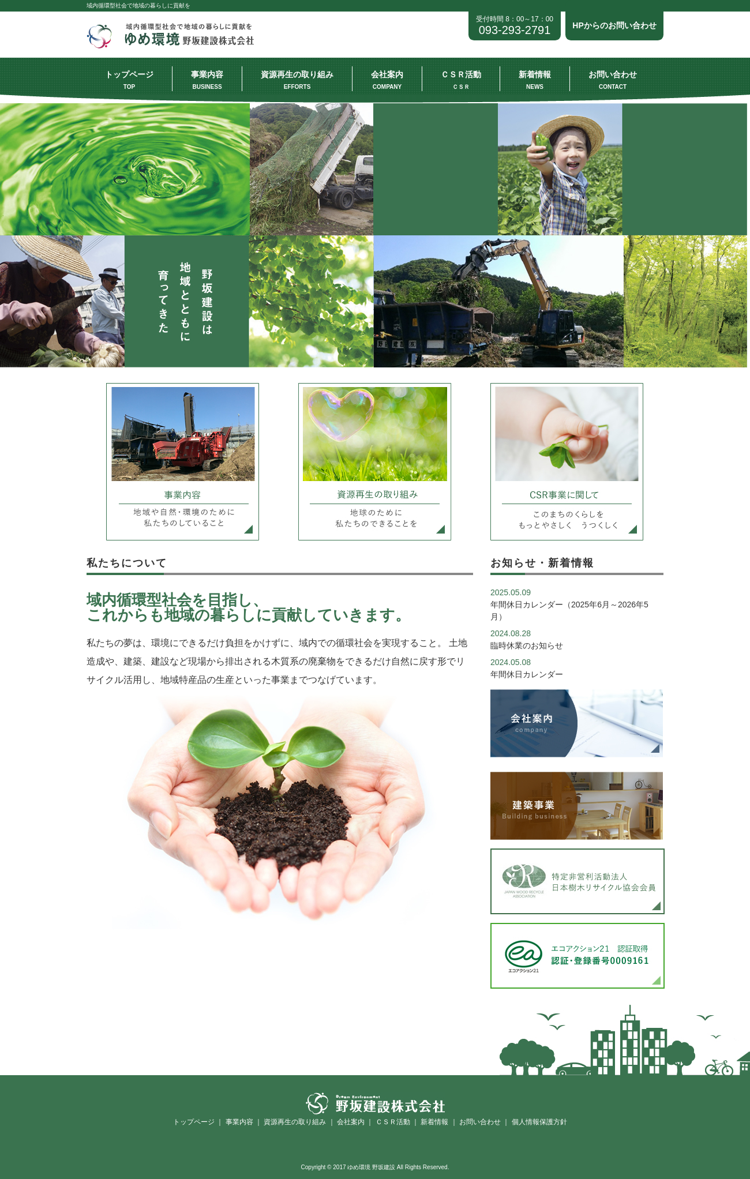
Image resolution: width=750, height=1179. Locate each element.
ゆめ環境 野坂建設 (174, 46)
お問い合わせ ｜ (483, 1122)
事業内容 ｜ (242, 1122)
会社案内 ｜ (354, 1122)
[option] (375, 235)
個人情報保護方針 (539, 1122)
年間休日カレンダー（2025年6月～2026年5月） (569, 604)
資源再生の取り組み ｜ (298, 1122)
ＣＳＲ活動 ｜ (396, 1122)
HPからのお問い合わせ (614, 25)
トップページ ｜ (198, 1122)
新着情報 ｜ (438, 1122)
